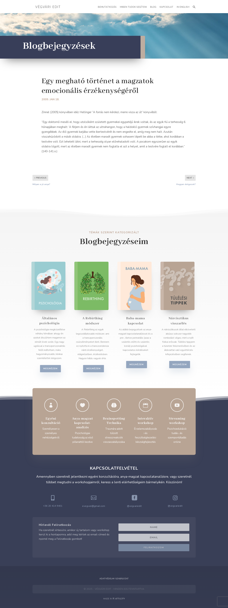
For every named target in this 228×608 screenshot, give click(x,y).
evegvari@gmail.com (93, 506)
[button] (194, 6)
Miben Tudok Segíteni (133, 6)
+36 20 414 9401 (53, 505)
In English (183, 6)
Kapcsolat (166, 6)
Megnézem (52, 368)
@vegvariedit (134, 506)
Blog (153, 6)
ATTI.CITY (120, 598)
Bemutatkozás (107, 6)
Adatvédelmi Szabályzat (114, 578)
